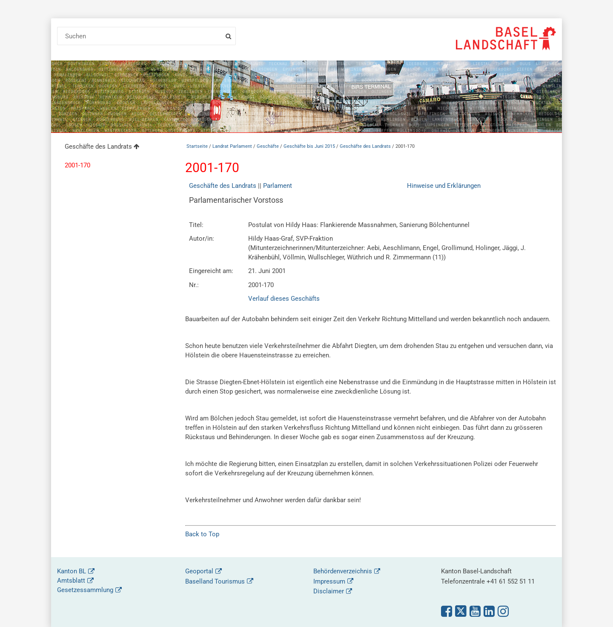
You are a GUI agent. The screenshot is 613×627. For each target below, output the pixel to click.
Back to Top (202, 534)
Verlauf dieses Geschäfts (284, 298)
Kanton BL (71, 571)
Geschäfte (268, 146)
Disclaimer (328, 591)
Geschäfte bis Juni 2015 (309, 146)
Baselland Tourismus (215, 581)
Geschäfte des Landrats (365, 146)
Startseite (197, 146)
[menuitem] (114, 148)
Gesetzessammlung (85, 590)
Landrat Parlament (232, 146)
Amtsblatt (71, 580)
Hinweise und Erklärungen (444, 186)
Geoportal (199, 571)
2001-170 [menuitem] (77, 165)
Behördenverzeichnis (342, 571)
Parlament (277, 186)
